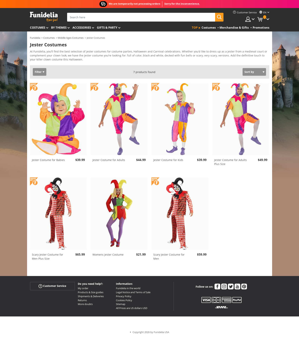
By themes (59, 27)
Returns (82, 300)
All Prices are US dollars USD (131, 308)
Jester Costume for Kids (168, 160)
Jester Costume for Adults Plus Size (230, 162)
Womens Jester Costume (108, 254)
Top (195, 27)
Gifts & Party (107, 27)
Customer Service (52, 286)
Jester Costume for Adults (108, 160)
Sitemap (120, 304)
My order (83, 288)
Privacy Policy (123, 296)
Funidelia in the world (128, 288)
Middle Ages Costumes (71, 37)
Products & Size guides (90, 292)
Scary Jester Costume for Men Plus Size (47, 256)
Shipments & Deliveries (91, 296)
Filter (38, 72)
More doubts (85, 304)
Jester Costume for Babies (48, 160)
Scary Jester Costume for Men (169, 256)
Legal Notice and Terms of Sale (133, 292)
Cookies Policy (124, 300)
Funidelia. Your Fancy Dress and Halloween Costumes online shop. (44, 17)
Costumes (37, 27)
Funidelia (35, 37)
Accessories (81, 27)
